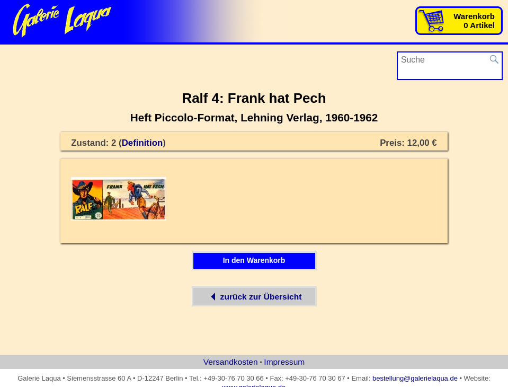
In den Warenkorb (254, 260)
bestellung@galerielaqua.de (415, 378)
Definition (142, 143)
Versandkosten (230, 361)
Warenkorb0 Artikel (474, 21)
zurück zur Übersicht (254, 296)
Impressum (284, 361)
